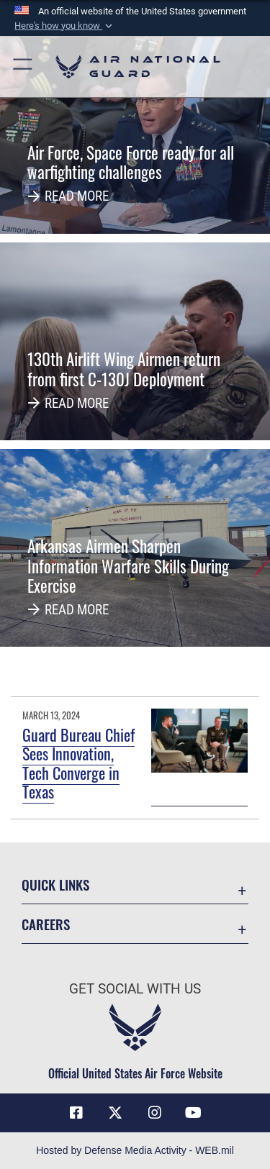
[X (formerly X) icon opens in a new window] (115, 1113)
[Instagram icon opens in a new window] (155, 1113)
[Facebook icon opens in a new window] (76, 1113)
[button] (64, 26)
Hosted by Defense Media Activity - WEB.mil (135, 1150)
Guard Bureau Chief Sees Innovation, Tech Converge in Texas (78, 763)
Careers (46, 924)
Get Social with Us (135, 989)
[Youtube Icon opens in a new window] (193, 1113)
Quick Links (55, 884)
